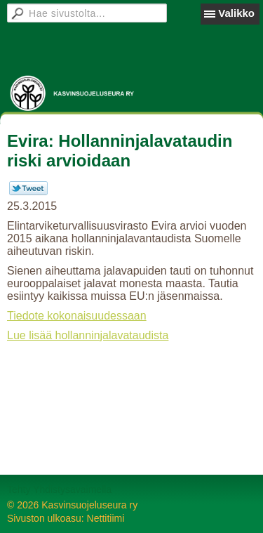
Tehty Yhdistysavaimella (59, 489)
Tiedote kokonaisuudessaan (77, 316)
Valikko (236, 13)
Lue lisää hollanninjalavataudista (87, 335)
